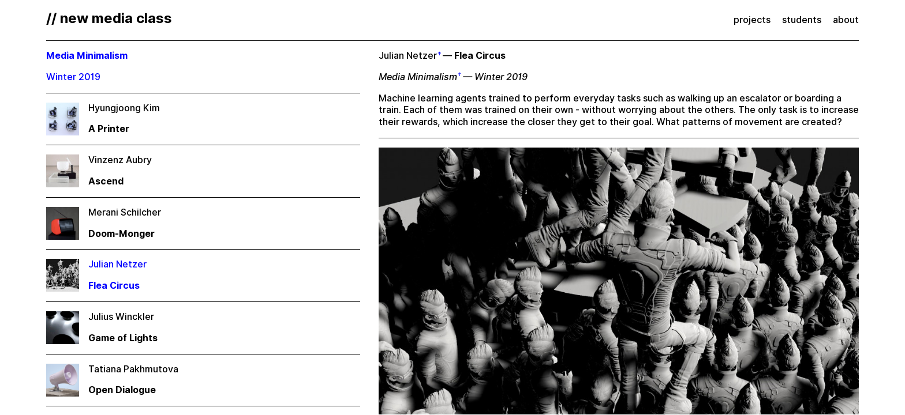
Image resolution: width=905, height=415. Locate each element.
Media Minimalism (418, 76)
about (846, 19)
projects (752, 19)
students (801, 19)
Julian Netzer (408, 55)
